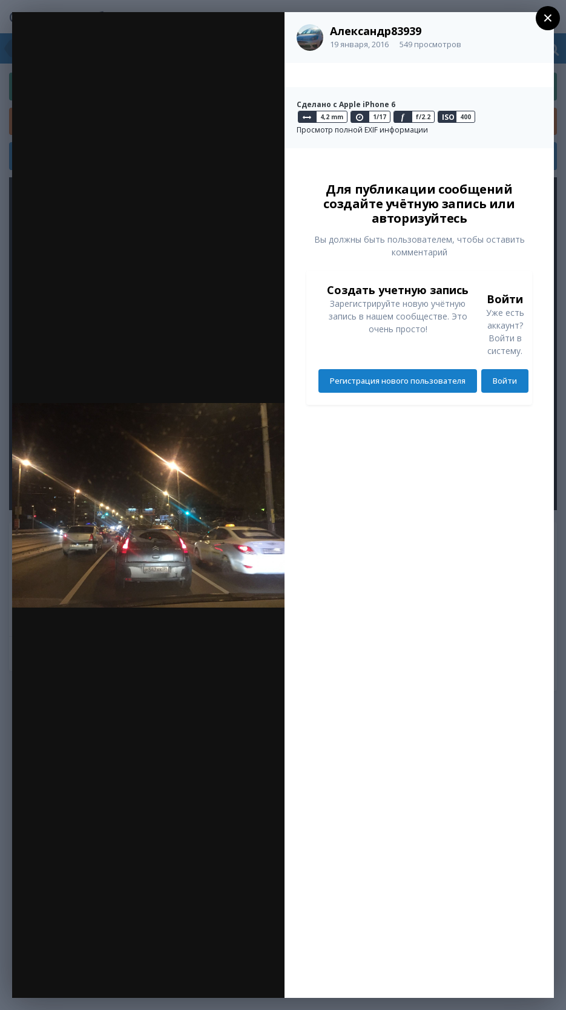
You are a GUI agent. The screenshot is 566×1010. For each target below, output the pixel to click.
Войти (505, 380)
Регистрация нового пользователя (398, 380)
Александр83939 (375, 31)
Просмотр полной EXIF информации (362, 130)
